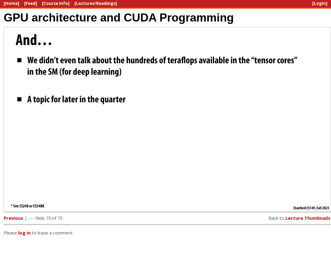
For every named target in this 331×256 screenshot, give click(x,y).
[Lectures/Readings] (95, 3)
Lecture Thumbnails (307, 218)
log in (24, 233)
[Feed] (30, 3)
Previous (13, 218)
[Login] (319, 3)
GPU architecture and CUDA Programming (119, 17)
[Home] (11, 3)
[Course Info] (56, 3)
